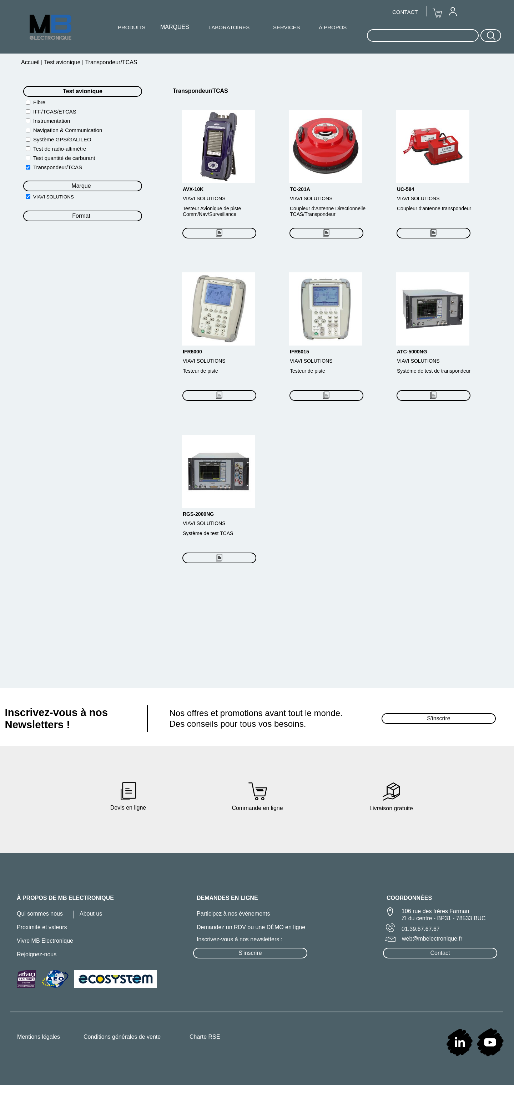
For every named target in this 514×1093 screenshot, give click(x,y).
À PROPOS (333, 27)
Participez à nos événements (233, 914)
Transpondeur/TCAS (57, 167)
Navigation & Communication (67, 130)
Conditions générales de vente (122, 1037)
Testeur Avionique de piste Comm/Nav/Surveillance (212, 211)
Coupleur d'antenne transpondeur (434, 208)
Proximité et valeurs (42, 927)
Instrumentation (51, 121)
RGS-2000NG (198, 514)
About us (91, 914)
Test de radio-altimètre (59, 149)
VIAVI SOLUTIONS (53, 197)
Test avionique (62, 62)
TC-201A (300, 189)
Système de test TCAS (208, 533)
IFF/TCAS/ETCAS (54, 112)
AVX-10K (193, 189)
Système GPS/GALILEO (62, 139)
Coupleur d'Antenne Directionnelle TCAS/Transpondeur (328, 211)
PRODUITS (132, 27)
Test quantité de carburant (64, 158)
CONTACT (405, 12)
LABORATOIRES (229, 27)
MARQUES (174, 27)
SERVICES (286, 27)
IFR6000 (192, 351)
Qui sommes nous (40, 914)
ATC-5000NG (412, 351)
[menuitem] (452, 11)
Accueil (31, 62)
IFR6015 (299, 351)
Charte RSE (205, 1037)
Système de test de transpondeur (433, 371)
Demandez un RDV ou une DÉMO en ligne (251, 927)
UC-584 (405, 189)
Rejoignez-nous (36, 954)
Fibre (39, 102)
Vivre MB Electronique (45, 941)
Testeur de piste (200, 371)
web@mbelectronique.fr (432, 939)
